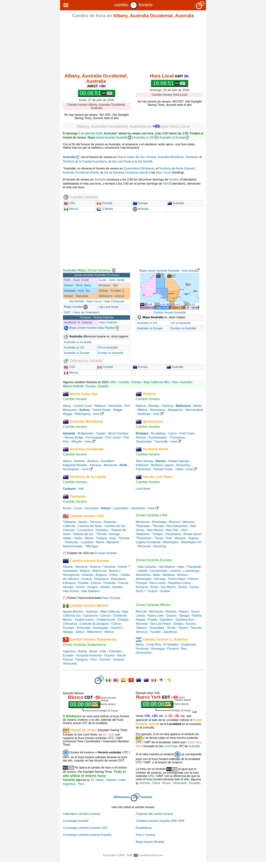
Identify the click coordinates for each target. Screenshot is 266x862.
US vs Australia (108, 347)
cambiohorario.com (151, 855)
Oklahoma (142, 534)
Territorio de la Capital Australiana (85, 161)
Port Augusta (94, 437)
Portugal (141, 583)
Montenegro (143, 578)
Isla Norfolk (76, 301)
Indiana (102, 538)
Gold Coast (186, 433)
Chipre (113, 574)
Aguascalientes (73, 611)
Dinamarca (101, 578)
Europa (140, 203)
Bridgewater (85, 433)
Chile (102, 651)
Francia (123, 583)
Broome (79, 461)
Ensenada (83, 627)
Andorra (95, 566)
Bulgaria (101, 574)
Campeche (90, 615)
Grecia (80, 587)
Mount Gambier (118, 433)
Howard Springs (178, 461)
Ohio (184, 530)
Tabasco (141, 627)
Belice (140, 644)
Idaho (78, 538)
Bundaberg (158, 433)
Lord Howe (143, 488)
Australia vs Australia (77, 342)
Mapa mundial (76, 306)
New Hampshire (176, 526)
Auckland (70, 322)
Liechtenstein (158, 570)
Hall (80, 488)
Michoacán (156, 611)
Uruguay (118, 659)
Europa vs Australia (110, 352)
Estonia (96, 583)
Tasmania (191, 157)
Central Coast (83, 405)
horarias (146, 797)
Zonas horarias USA (151, 515)
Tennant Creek (163, 469)
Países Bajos (176, 578)
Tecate (171, 627)
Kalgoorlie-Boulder (75, 465)
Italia (181, 566)
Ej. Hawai (97, 779)
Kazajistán (195, 566)
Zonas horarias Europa (153, 560)
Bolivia (82, 651)
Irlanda (105, 587)
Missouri (174, 521)
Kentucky (72, 542)
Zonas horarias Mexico (153, 605)
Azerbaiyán (70, 570)
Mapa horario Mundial (150, 841)
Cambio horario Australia (169, 312)
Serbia (182, 587)
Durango (68, 627)
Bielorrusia (100, 570)
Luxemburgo (191, 570)
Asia (175, 382)
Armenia (109, 566)
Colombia (115, 651)
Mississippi (159, 521)
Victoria (151, 157)
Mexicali (141, 611)
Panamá (172, 648)
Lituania (175, 570)
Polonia (193, 578)
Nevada (159, 526)
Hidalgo (68, 631)
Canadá (104, 203)
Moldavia (169, 574)
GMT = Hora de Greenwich (81, 312)
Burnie (67, 508)
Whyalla (76, 441)
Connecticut (85, 530)
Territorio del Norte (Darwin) (177, 168)
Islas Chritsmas (114, 301)
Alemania (81, 566)
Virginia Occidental (148, 542)
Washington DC (191, 542)
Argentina (69, 651)
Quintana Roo (185, 619)
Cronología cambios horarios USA (85, 827)
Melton (197, 405)
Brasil (93, 651)
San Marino (168, 587)
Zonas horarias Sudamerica (84, 644)
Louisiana (87, 542)
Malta (156, 574)
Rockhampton (158, 437)
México (71, 208)
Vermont (180, 538)
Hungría (92, 587)
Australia (110, 133)
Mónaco (182, 574)
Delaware (102, 530)
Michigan (92, 546)
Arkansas (109, 521)
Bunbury (92, 461)
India (122, 779)
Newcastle (115, 405)
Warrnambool (194, 409)
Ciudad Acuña (105, 619)
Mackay (141, 437)
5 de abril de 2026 (90, 133)
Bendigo (153, 405)
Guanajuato (100, 627)
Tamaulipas (156, 627)
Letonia (142, 570)
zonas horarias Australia (110, 137)
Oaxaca (171, 615)
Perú (94, 659)
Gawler (101, 433)
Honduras (142, 648)
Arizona (96, 521)
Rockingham (71, 469)
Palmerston (143, 469)
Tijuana (183, 627)
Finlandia (109, 583)
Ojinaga (184, 615)
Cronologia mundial (75, 820)
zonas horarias (107, 553)
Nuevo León (155, 615)
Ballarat (141, 405)
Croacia (86, 578)
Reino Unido (157, 583)
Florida (101, 534)
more (98, 413)
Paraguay (81, 659)
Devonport (91, 508)
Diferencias (121, 797)
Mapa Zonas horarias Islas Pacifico (92, 327)
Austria (122, 566)
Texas (159, 538)
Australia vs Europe (150, 328)
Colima (116, 623)
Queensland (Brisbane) (139, 168)
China (156, 783)
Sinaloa (178, 623)
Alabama (70, 521)
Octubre (174, 179)
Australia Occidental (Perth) (81, 172)
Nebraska (143, 526)
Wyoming (160, 546)
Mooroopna (157, 409)
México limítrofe (73, 386)
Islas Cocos (163, 172)
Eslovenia (69, 583)
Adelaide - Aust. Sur (77, 290)
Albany (67, 461)
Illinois (89, 538)
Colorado (69, 530)
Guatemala (188, 644)
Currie (78, 508)
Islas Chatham (108, 322)
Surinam (104, 659)
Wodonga (144, 413)
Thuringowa (177, 437)
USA (69, 203)
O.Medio (105, 208)
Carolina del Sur (115, 526)
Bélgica (85, 570)
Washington (170, 542)
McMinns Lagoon (162, 465)
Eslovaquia (118, 578)
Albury (67, 405)
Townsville (161, 441)
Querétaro (166, 619)
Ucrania (165, 591)
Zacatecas (170, 631)
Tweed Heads (101, 409)
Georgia (114, 534)
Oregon (158, 534)
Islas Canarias (147, 566)
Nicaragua (158, 648)
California (69, 526)
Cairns (172, 433)
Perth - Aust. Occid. (76, 280)
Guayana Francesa (89, 655)
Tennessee (144, 538)
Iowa (112, 538)
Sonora (190, 623)
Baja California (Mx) (157, 382)
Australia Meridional (171, 157)
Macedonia (143, 574)
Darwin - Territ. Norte (77, 285)
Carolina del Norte (89, 526)
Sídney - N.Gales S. (112, 290)
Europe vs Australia (183, 328)
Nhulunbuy (183, 465)
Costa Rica (153, 644)
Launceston (120, 508)
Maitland (100, 405)
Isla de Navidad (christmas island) (126, 172)
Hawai (67, 538)
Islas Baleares (90, 591)
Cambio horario (75, 399)
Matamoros (94, 631)
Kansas (124, 538)
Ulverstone (138, 508)
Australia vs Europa (174, 137)
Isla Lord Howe (122, 161)
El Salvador (171, 644)
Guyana (109, 655)
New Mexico (155, 530)
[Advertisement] (133, 46)
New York (172, 530)
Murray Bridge (74, 437)
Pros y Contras (145, 834)
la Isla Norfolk (144, 161)
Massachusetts (73, 546)
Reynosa (141, 623)
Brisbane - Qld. (109, 285)
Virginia (193, 538)
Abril (166, 183)
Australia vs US (145, 137)
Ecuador (68, 655)
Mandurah (110, 465)
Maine (100, 542)
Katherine (142, 465)
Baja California (110, 611)
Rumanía (142, 587)
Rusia (154, 587)
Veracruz (141, 631)
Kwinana (95, 465)
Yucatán (155, 631)
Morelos (171, 611)
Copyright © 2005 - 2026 (117, 855)
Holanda (87, 574)
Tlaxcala (195, 627)
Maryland (113, 542)
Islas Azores (71, 591)
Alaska (82, 521)
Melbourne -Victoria (111, 296)
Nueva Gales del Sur (131, 157)
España (103, 386)
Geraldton (107, 461)
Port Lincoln (113, 437)
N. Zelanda (85, 322)
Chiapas (122, 619)
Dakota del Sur (83, 534)
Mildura (142, 409)
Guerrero (116, 627)
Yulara (179, 469)
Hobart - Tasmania (76, 296)
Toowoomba (144, 441)
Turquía (152, 591)
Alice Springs (144, 461)
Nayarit (184, 611)
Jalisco (79, 631)
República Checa (179, 583)
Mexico (71, 372)
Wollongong (82, 413)
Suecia (194, 587)
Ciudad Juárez (84, 619)
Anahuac (92, 611)
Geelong (167, 405)
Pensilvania (173, 534)
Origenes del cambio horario (154, 813)
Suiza (139, 591)
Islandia (117, 587)
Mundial (140, 208)
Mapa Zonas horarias (94, 270)
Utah (169, 538)
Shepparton (175, 409)
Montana (188, 521)
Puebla (152, 619)
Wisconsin (144, 546)
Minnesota (142, 521)
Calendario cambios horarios (81, 813)
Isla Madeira (167, 566)
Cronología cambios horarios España (87, 834)
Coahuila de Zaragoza (94, 623)
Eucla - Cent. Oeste (112, 280)
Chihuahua (70, 623)
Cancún (105, 615)
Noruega (160, 578)
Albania (68, 566)
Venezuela (70, 663)
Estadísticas (144, 827)
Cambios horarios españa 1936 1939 (160, 820)
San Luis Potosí (160, 623)
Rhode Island (192, 534)
